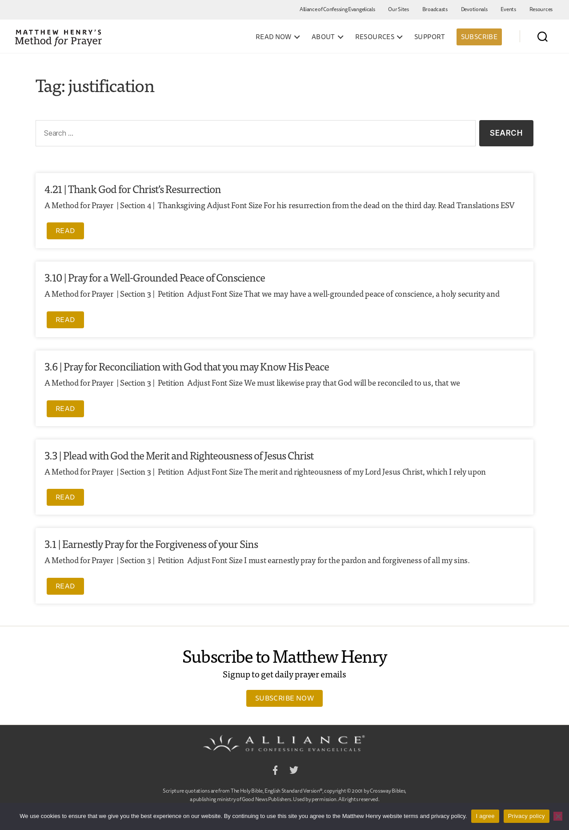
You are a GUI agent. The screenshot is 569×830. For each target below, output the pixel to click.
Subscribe (479, 37)
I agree (485, 816)
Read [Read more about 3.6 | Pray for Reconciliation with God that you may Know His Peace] (65, 408)
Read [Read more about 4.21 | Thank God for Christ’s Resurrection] (65, 230)
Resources (541, 9)
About (323, 37)
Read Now (274, 37)
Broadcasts (435, 9)
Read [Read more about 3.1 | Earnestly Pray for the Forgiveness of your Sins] (65, 586)
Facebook (275, 772)
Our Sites (398, 9)
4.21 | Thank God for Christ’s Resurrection (132, 188)
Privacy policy (526, 816)
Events (508, 9)
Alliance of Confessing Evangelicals (337, 9)
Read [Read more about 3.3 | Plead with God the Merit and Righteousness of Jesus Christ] (65, 497)
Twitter (293, 772)
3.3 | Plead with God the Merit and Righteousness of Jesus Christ (178, 454)
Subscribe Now (284, 698)
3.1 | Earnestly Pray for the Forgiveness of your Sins (151, 543)
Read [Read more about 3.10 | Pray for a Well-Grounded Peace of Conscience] (65, 319)
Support (429, 37)
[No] (557, 816)
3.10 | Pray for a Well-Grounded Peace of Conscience (154, 277)
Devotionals (474, 9)
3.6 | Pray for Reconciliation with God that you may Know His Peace (186, 366)
